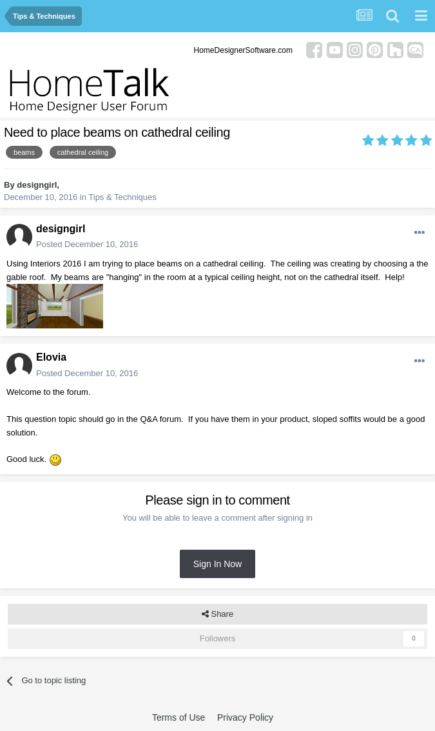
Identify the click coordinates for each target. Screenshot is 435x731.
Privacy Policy (245, 717)
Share (217, 614)
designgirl (37, 185)
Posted (87, 244)
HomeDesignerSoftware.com (243, 50)
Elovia (51, 357)
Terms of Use (178, 717)
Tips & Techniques (122, 197)
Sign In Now (217, 564)
